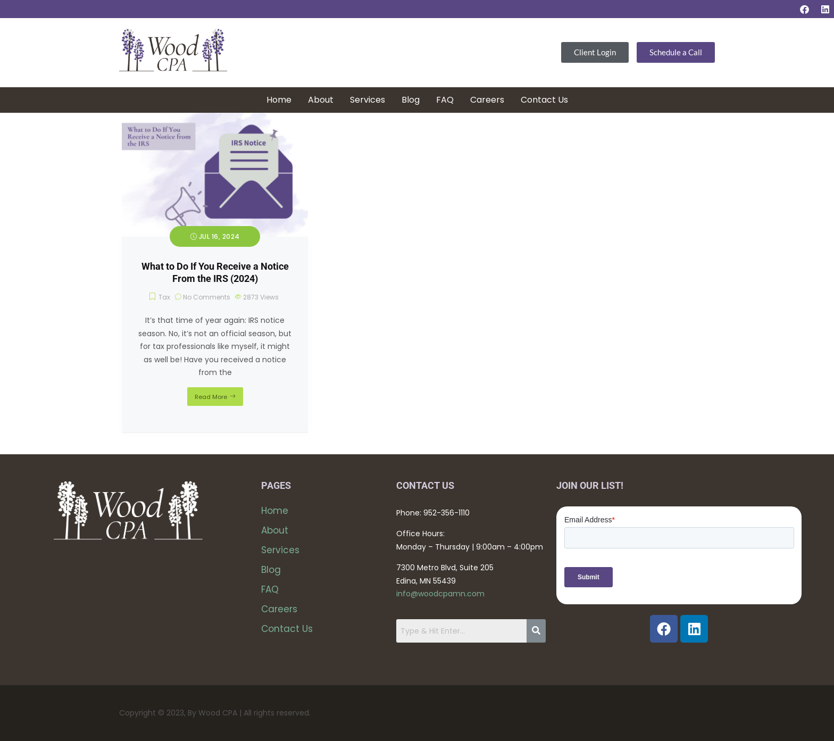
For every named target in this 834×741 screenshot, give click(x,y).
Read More (211, 397)
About (320, 100)
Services (367, 100)
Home (278, 100)
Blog (411, 100)
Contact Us (544, 100)
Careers (487, 100)
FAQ (445, 100)
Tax (164, 297)
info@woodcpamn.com (440, 593)
